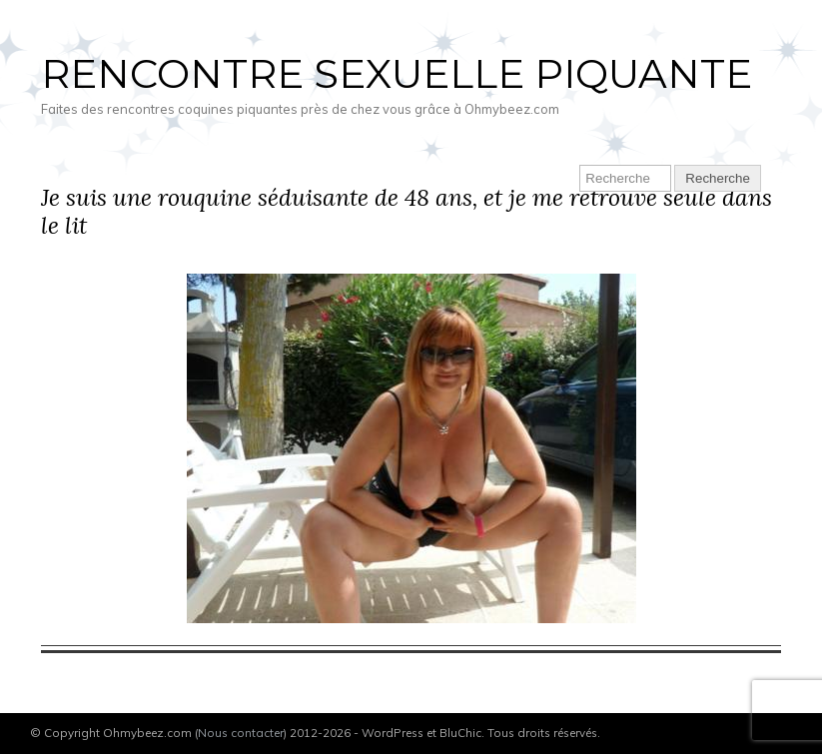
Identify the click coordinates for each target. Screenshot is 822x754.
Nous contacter (241, 732)
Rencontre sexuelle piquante (396, 73)
